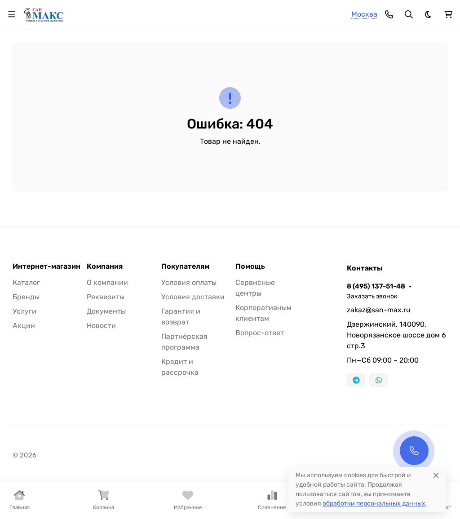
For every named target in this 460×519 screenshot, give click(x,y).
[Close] (435, 475)
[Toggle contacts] (389, 14)
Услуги (24, 311)
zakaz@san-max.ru (379, 310)
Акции (24, 325)
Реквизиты (105, 297)
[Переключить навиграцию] (12, 14)
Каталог (26, 282)
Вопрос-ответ (259, 332)
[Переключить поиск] (409, 14)
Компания (105, 266)
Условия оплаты (189, 282)
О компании (107, 282)
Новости (101, 325)
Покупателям (185, 266)
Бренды (26, 297)
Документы (106, 311)
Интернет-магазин (46, 266)
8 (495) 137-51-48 (376, 286)
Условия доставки (193, 297)
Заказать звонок (372, 296)
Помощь (250, 266)
